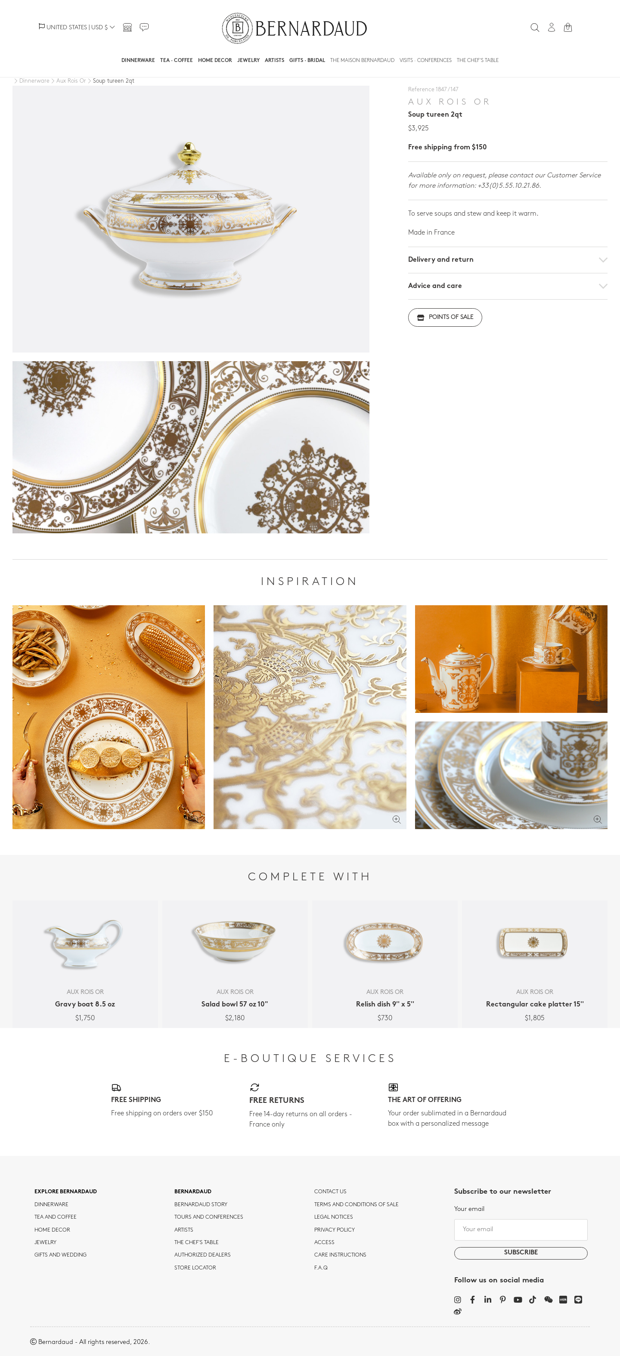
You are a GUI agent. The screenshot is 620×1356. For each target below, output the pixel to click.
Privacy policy (334, 1230)
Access (324, 1242)
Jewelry (248, 60)
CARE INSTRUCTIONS (340, 1255)
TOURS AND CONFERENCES (208, 1217)
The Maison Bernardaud (362, 60)
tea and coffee (55, 1217)
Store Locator (195, 1268)
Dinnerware (138, 60)
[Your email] (521, 1230)
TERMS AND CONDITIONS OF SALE (356, 1204)
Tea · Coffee (176, 60)
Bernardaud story (200, 1204)
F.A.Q (321, 1268)
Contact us (330, 1192)
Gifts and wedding (60, 1255)
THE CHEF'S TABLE (196, 1242)
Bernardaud (192, 1192)
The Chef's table (478, 60)
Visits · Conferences (426, 60)
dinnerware (51, 1204)
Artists (274, 60)
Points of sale (445, 317)
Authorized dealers (202, 1255)
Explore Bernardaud (65, 1192)
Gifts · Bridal (307, 60)
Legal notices (333, 1217)
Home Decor (215, 60)
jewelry (45, 1242)
